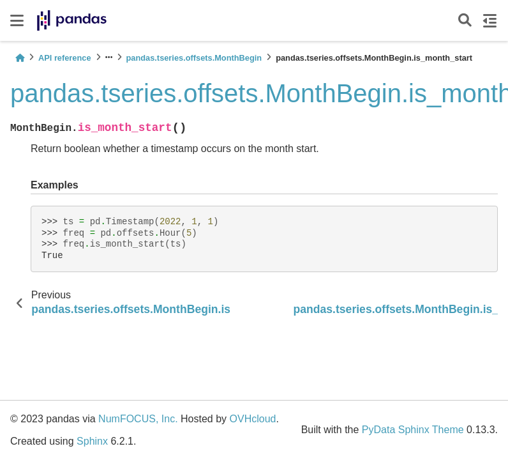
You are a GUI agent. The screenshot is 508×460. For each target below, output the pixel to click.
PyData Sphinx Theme (413, 429)
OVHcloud (253, 418)
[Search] (465, 20)
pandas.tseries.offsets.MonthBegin (194, 58)
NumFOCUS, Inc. (137, 418)
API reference (64, 58)
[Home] (19, 58)
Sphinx (92, 441)
